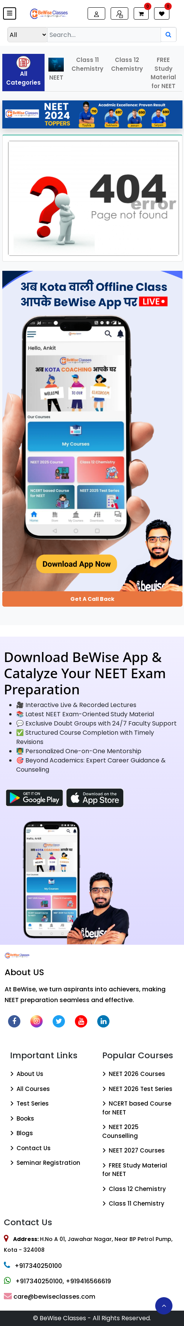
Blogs (21, 1133)
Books (22, 1118)
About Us (26, 1074)
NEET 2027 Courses (133, 1150)
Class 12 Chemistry (127, 64)
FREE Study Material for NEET (163, 73)
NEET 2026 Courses (133, 1074)
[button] (9, 13)
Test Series (29, 1103)
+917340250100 (33, 1265)
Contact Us (30, 1148)
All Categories (23, 71)
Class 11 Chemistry (87, 64)
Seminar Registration (45, 1163)
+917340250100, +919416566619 (57, 1281)
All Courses (30, 1089)
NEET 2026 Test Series (137, 1089)
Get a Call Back (92, 599)
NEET (56, 70)
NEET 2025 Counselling (120, 1131)
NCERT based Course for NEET (136, 1107)
